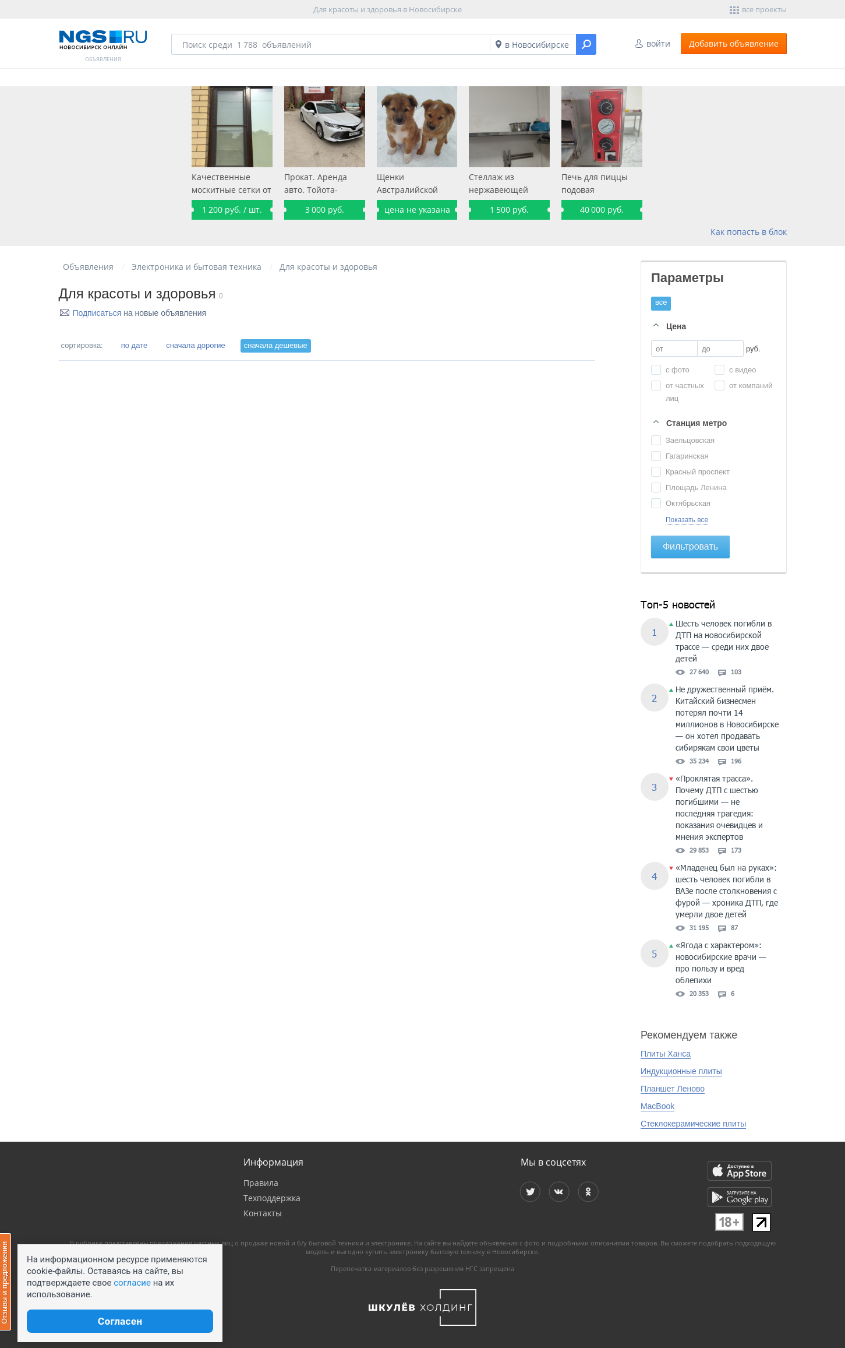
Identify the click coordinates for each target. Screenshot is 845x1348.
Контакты (262, 1213)
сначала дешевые (275, 345)
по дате (134, 345)
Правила (260, 1182)
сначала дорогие (195, 345)
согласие (132, 1282)
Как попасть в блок (748, 231)
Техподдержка (271, 1197)
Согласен (120, 1321)
